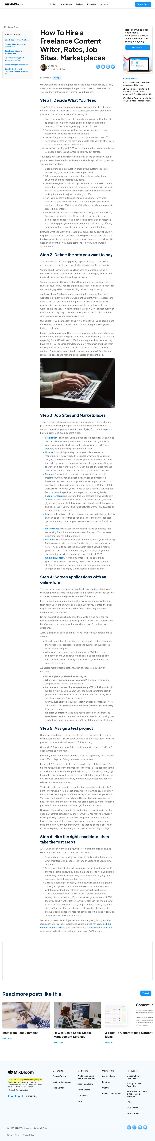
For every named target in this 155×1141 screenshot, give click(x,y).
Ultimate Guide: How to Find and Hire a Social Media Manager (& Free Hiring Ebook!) (137, 91)
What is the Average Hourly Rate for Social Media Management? (138, 99)
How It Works (66, 4)
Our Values (83, 1095)
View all (145, 993)
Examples (91, 4)
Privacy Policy (28, 1135)
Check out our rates (97, 927)
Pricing (53, 4)
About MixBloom (85, 1084)
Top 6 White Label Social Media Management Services (137, 83)
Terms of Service (13, 1135)
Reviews (79, 4)
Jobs (80, 1101)
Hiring (56, 78)
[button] (104, 4)
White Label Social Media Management (87, 1077)
